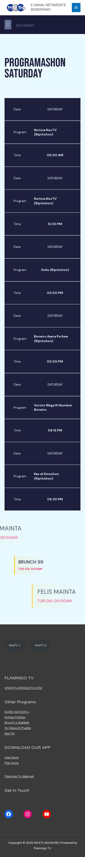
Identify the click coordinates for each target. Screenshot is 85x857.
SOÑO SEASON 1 (17, 712)
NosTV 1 (14, 645)
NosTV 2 (40, 645)
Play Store (12, 763)
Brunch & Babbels (17, 723)
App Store (12, 757)
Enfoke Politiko (15, 717)
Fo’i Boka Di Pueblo (18, 728)
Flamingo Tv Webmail (19, 776)
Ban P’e (10, 733)
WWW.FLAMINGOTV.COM (23, 688)
